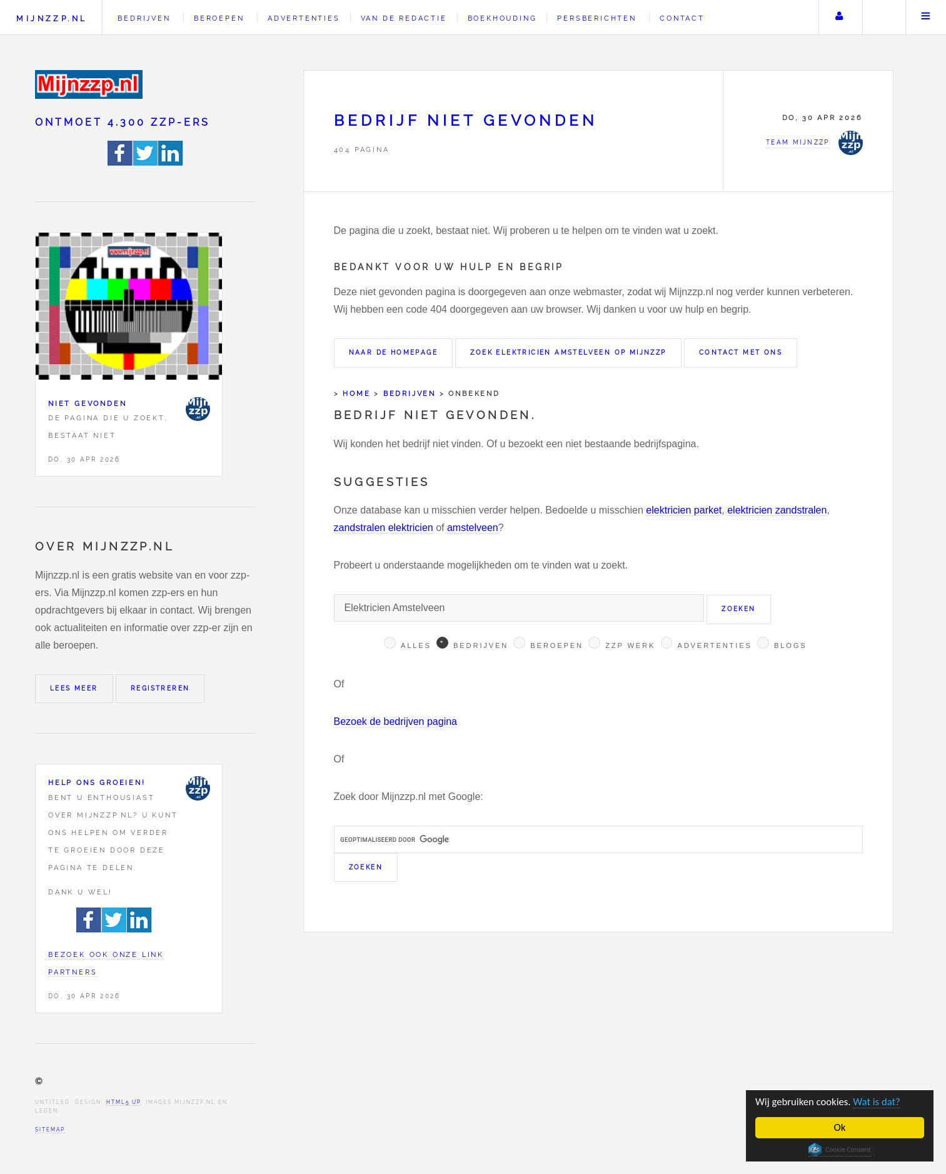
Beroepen (219, 18)
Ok (840, 1127)
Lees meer (74, 688)
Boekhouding (502, 18)
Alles (416, 645)
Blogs (790, 645)
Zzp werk (630, 645)
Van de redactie (404, 18)
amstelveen (472, 527)
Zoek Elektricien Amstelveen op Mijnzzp (568, 352)
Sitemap (50, 1129)
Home (356, 393)
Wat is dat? (879, 1101)
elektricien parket (684, 510)
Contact (682, 18)
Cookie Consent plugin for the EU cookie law (839, 1149)
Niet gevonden (87, 403)
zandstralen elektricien (383, 527)
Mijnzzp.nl (51, 18)
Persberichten (596, 18)
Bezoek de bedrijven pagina (395, 721)
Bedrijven (144, 18)
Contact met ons (740, 352)
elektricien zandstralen (777, 510)
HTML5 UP (123, 1102)
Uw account (839, 17)
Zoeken (883, 17)
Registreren (160, 688)
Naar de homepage (393, 352)
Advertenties (304, 18)
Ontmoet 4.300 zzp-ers (122, 122)
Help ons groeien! (97, 782)
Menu (926, 17)
